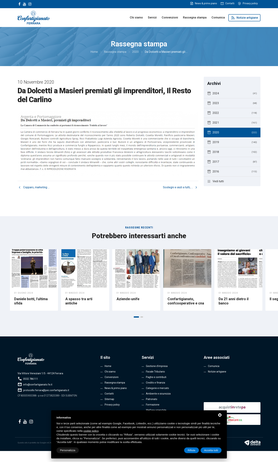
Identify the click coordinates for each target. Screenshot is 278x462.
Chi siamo (136, 17)
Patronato (151, 399)
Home (108, 366)
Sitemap (109, 399)
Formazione (152, 404)
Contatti (229, 3)
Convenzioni (170, 17)
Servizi (152, 17)
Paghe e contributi (156, 377)
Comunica (218, 17)
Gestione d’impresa (157, 366)
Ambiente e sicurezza (158, 393)
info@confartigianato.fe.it (37, 384)
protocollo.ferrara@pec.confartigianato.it (46, 390)
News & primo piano (206, 3)
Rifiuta (191, 450)
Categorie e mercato (157, 388)
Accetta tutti (211, 450)
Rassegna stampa (195, 17)
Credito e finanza (155, 382)
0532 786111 (30, 378)
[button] (136, 317)
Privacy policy (250, 3)
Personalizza (67, 450)
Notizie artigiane (244, 17)
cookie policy (91, 430)
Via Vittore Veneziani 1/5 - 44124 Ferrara (40, 373)
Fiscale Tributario (155, 371)
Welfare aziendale (156, 410)
